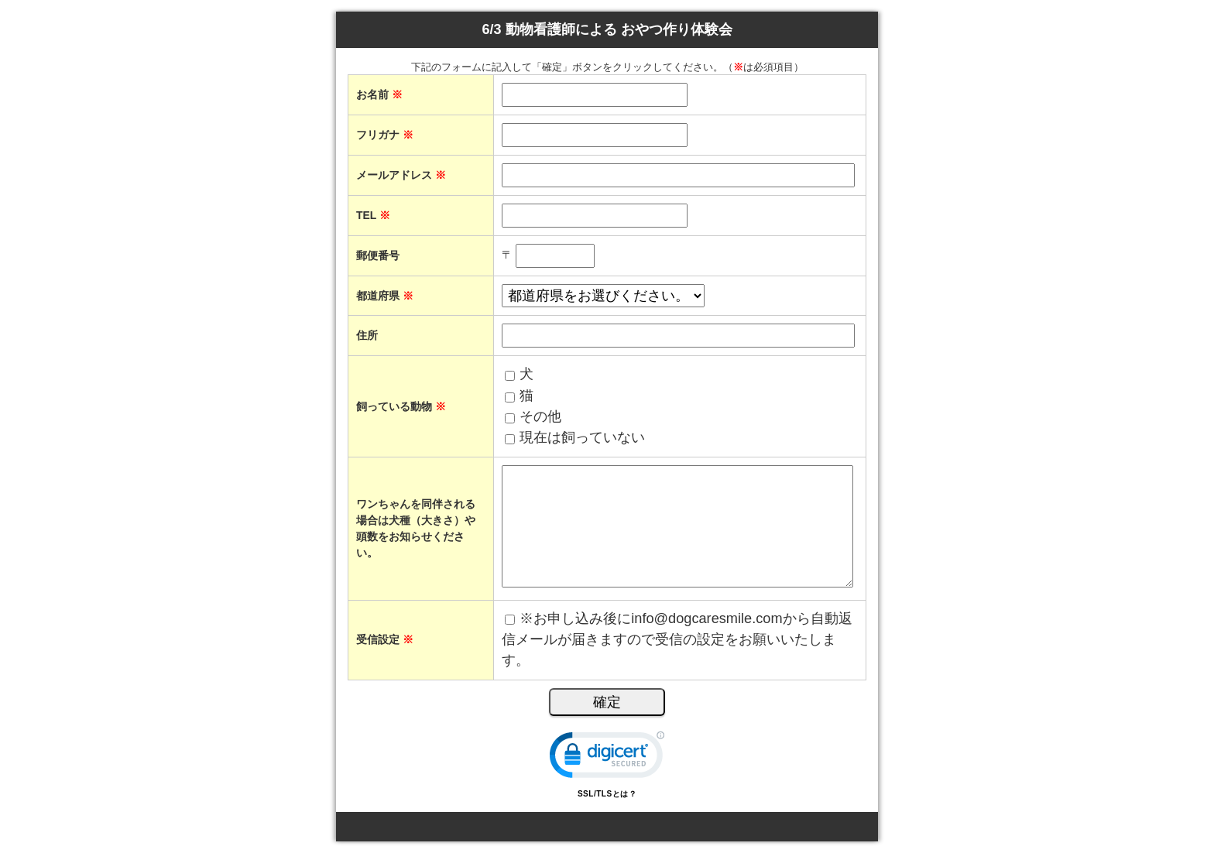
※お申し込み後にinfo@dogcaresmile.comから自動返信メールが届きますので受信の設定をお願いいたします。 (677, 640)
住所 (367, 335)
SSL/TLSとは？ (607, 794)
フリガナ (384, 134)
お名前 (379, 94)
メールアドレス (401, 175)
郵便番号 (378, 255)
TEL (373, 215)
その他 (540, 416)
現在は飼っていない (582, 437)
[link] (607, 758)
